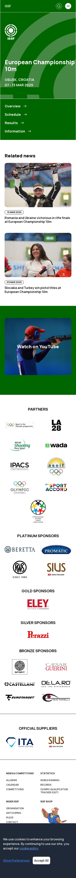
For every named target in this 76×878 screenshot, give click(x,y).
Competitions (15, 789)
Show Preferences (16, 860)
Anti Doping (13, 813)
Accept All (41, 860)
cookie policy (28, 848)
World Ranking (49, 780)
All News (11, 780)
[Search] (59, 6)
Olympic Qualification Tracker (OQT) (54, 791)
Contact (12, 822)
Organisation (15, 808)
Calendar (12, 784)
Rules (9, 817)
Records (45, 784)
